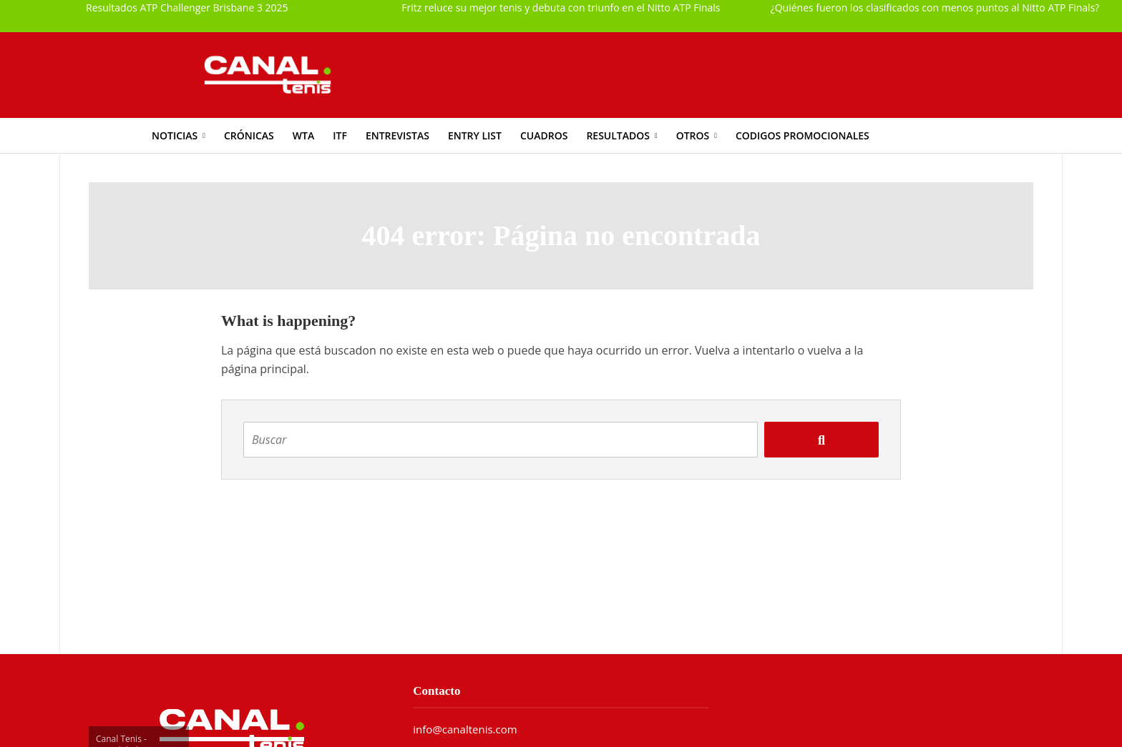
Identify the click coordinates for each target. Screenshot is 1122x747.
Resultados (618, 135)
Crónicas (249, 135)
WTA (303, 135)
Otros (693, 135)
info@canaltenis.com (465, 729)
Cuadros (543, 135)
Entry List (475, 135)
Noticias (174, 135)
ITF (340, 135)
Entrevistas (397, 135)
